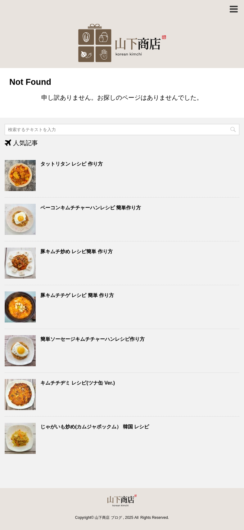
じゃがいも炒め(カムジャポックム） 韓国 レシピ (94, 426)
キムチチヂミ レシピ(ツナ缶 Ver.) (77, 383)
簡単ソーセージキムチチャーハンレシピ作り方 (92, 339)
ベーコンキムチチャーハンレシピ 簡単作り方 (90, 207)
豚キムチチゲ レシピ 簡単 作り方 (77, 295)
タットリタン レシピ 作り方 (71, 164)
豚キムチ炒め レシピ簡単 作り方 (76, 251)
